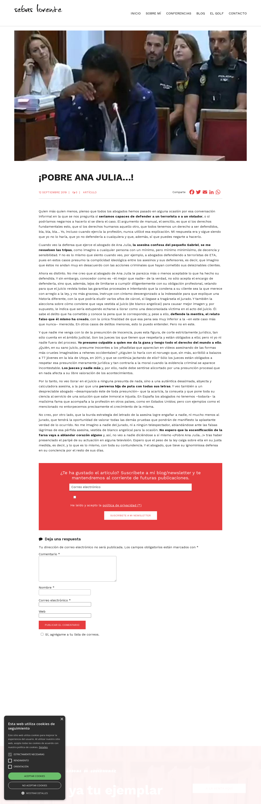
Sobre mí (153, 13)
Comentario (49, 554)
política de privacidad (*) (122, 505)
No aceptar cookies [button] (34, 785)
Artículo (90, 192)
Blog (200, 13)
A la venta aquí (219, 774)
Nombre (46, 592)
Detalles (43, 747)
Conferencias (178, 13)
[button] (34, 793)
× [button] (61, 719)
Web (42, 616)
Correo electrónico (55, 605)
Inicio (136, 13)
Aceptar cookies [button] (34, 776)
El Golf (217, 13)
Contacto (238, 13)
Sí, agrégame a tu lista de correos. (69, 639)
